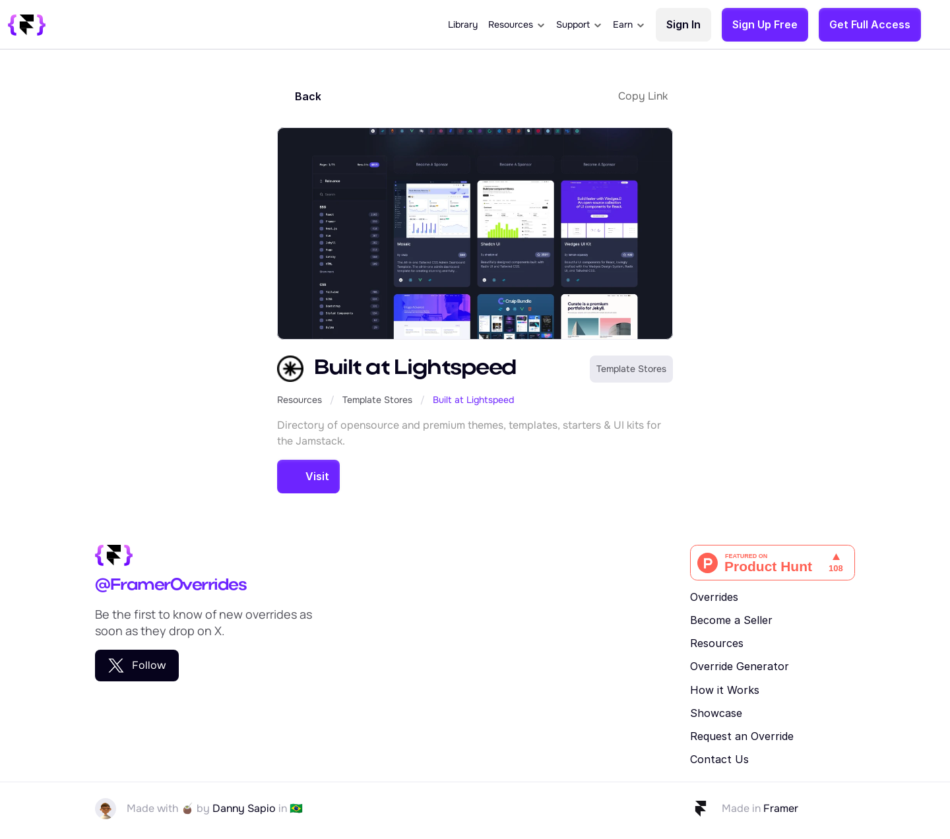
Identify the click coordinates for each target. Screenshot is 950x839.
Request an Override (742, 736)
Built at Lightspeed (473, 400)
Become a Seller (731, 620)
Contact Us (719, 759)
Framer (780, 808)
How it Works (724, 690)
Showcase (716, 713)
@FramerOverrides (170, 585)
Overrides (714, 597)
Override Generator (739, 666)
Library (463, 24)
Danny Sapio (244, 808)
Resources (299, 400)
